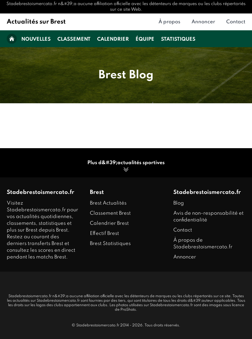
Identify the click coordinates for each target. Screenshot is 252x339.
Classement (73, 39)
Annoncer (203, 21)
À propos (169, 21)
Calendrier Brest (109, 223)
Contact (235, 21)
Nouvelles (36, 39)
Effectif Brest (104, 233)
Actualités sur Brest (36, 22)
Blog (178, 203)
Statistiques (178, 39)
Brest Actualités (108, 203)
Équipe (145, 39)
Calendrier (113, 39)
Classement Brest (110, 213)
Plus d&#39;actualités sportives (126, 166)
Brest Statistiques (110, 243)
